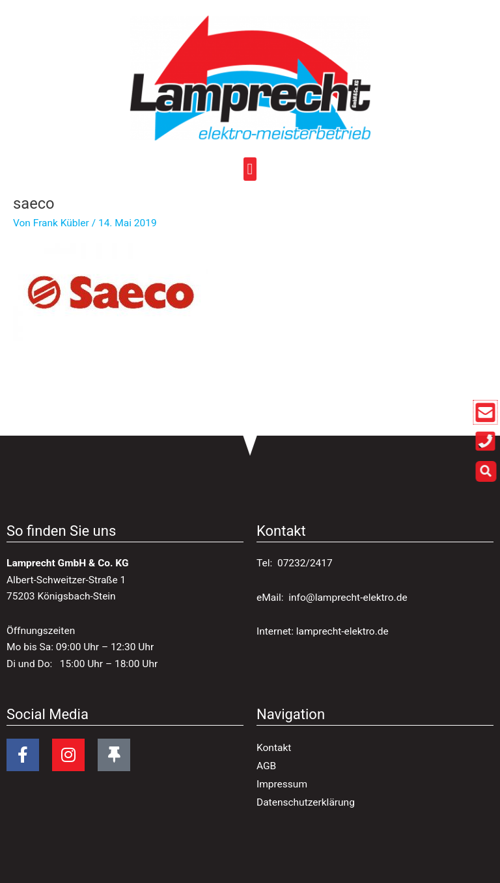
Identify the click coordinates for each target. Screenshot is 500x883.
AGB (266, 766)
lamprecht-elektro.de (342, 631)
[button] (250, 170)
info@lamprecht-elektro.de (347, 597)
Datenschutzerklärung (306, 802)
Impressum (282, 784)
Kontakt (274, 748)
